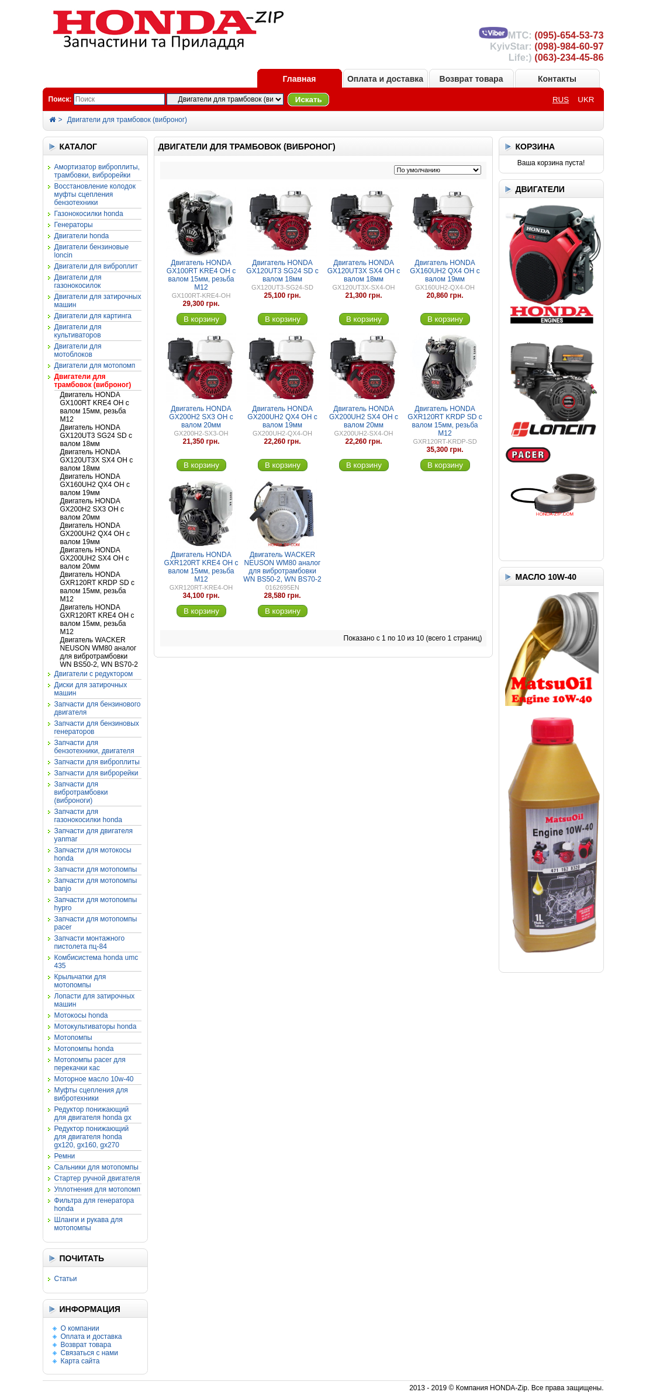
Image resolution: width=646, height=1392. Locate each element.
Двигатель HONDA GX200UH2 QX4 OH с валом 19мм (95, 533)
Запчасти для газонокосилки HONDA (88, 816)
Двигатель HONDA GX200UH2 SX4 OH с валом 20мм (94, 558)
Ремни (64, 1156)
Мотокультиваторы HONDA (95, 1026)
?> (225, 99)
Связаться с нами (89, 1353)
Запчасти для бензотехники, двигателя (94, 747)
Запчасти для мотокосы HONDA (93, 854)
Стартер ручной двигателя (97, 1178)
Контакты (557, 78)
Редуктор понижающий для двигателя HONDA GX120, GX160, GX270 (91, 1137)
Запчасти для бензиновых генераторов (96, 727)
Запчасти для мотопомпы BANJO (95, 884)
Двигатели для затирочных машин (97, 301)
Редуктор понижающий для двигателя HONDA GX (93, 1113)
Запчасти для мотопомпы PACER (95, 923)
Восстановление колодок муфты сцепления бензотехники (95, 194)
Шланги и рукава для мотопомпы (88, 1224)
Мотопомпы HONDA (84, 1049)
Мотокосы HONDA (81, 1015)
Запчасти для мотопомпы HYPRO (95, 904)
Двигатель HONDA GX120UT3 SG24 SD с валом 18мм (96, 435)
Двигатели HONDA (81, 236)
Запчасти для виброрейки (96, 773)
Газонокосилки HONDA (88, 214)
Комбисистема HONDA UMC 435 (96, 961)
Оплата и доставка (385, 78)
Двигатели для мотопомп (95, 365)
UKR (586, 99)
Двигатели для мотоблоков (78, 350)
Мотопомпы (73, 1037)
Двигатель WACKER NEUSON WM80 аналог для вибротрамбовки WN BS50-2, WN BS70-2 (99, 652)
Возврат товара (471, 78)
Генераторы (73, 225)
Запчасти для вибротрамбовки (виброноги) (81, 792)
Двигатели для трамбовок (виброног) (127, 120)
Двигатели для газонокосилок (78, 281)
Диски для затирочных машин (90, 689)
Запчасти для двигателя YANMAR (93, 835)
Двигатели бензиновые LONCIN (91, 251)
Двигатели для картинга (93, 316)
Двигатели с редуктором (93, 674)
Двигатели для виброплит (96, 266)
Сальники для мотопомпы (96, 1167)
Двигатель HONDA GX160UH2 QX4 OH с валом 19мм (95, 484)
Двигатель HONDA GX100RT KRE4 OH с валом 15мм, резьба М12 (94, 407)
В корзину (201, 319)
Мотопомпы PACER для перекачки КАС (90, 1064)
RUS (560, 99)
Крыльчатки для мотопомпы (80, 981)
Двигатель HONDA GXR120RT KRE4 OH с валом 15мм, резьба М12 (97, 619)
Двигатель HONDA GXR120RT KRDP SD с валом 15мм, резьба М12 (97, 586)
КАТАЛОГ (79, 146)
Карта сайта (80, 1361)
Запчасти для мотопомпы (95, 869)
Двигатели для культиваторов (78, 331)
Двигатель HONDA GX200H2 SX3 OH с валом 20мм (92, 509)
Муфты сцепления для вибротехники (91, 1094)
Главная (299, 78)
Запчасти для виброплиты (97, 762)
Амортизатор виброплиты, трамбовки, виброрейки (97, 171)
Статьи (65, 1279)
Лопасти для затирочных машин (94, 1000)
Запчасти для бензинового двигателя (97, 708)
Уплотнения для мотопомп (97, 1189)
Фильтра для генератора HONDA (94, 1204)
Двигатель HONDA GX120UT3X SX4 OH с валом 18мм (96, 460)
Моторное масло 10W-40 (94, 1079)
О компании (80, 1328)
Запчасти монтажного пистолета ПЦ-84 (89, 942)
